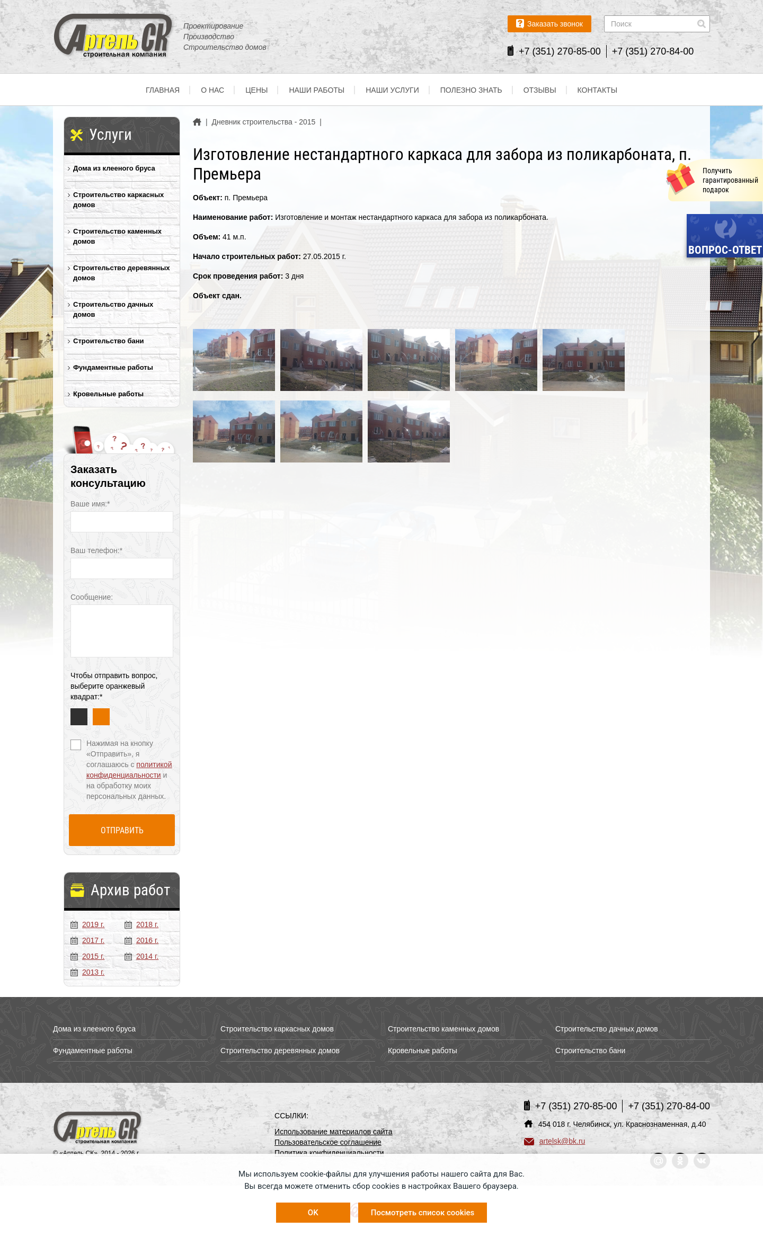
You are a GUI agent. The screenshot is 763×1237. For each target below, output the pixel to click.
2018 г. (141, 924)
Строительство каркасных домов (118, 200)
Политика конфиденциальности (329, 1153)
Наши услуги (392, 90)
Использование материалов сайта (333, 1131)
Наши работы (316, 90)
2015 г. (87, 956)
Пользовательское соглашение (328, 1142)
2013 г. (87, 972)
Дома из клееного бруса (114, 168)
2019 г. (87, 924)
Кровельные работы (108, 394)
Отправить (122, 830)
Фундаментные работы (113, 367)
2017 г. (87, 940)
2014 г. (141, 956)
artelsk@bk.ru (554, 1141)
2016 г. (141, 940)
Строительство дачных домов (113, 309)
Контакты (598, 90)
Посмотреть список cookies (422, 1212)
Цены (256, 90)
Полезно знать (471, 90)
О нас (212, 90)
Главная (163, 90)
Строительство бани (108, 341)
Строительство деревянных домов (121, 273)
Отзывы (540, 90)
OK (313, 1212)
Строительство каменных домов (117, 236)
